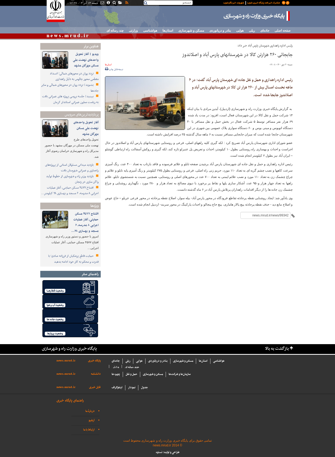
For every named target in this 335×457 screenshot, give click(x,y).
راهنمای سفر (90, 274)
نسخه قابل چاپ (114, 69)
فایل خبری (95, 387)
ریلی (252, 30)
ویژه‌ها (94, 206)
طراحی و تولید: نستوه (167, 452)
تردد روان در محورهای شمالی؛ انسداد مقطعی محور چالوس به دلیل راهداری (74, 76)
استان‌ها (167, 30)
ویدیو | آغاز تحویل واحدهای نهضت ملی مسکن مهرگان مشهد (86, 60)
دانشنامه (96, 374)
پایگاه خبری (94, 360)
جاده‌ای (264, 30)
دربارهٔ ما (90, 411)
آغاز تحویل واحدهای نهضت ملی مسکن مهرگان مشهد (86, 128)
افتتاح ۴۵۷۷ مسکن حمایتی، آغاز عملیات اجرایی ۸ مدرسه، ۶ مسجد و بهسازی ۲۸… (85, 222)
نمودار (131, 387)
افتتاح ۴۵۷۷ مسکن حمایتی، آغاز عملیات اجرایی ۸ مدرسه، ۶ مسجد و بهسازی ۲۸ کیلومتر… (70, 190)
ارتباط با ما (89, 429)
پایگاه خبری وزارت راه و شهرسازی (257, 16)
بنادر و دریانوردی (220, 30)
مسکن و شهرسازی (191, 30)
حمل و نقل (131, 374)
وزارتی (133, 30)
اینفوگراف (117, 387)
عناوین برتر (91, 46)
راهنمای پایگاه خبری (70, 401)
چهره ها (116, 374)
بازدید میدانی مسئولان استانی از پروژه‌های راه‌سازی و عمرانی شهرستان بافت (72, 167)
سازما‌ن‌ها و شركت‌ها (180, 374)
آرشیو (92, 420)
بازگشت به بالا (277, 349)
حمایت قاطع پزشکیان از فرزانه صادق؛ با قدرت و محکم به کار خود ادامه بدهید (73, 258)
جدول (144, 387)
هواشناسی (150, 30)
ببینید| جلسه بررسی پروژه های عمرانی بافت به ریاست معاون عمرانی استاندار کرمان (70, 99)
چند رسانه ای (115, 30)
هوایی (240, 30)
